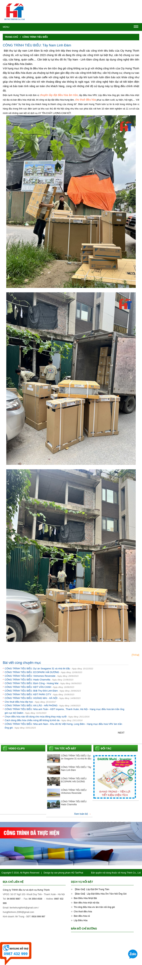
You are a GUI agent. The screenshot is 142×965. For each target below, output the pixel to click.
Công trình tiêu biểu (35, 37)
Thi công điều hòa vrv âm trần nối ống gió (94, 907)
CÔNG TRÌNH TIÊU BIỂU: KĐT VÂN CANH (28, 687)
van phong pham (62, 872)
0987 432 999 (16, 954)
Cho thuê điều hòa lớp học (19, 701)
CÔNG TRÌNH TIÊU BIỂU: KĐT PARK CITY (28, 694)
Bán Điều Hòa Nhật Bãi (85, 898)
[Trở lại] (135, 655)
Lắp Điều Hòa (80, 920)
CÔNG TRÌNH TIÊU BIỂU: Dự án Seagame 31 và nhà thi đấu (38, 668)
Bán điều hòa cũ (82, 916)
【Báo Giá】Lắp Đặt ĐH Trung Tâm (91, 889)
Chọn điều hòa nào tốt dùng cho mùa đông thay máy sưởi (35, 716)
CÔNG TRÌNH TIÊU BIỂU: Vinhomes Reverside (30, 676)
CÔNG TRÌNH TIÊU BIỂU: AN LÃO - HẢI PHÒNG (31, 705)
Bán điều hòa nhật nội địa (86, 902)
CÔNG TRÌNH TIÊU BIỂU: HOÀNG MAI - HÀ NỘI (31, 698)
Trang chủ (11, 37)
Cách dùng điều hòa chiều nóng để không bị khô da (32, 720)
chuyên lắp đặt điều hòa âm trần (58, 95)
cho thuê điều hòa (85, 99)
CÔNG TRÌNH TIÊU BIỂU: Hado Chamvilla (28, 679)
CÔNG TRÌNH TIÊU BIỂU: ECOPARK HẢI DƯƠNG (32, 672)
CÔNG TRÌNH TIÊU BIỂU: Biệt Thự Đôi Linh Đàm (31, 690)
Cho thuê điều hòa (83, 911)
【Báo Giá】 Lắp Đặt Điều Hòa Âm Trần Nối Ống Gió (100, 894)
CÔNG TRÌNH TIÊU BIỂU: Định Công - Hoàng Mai (31, 683)
